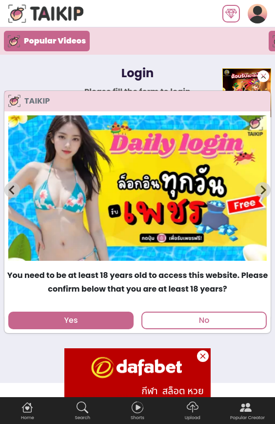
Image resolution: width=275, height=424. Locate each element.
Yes (71, 320)
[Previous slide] (12, 190)
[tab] (137, 265)
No (204, 320)
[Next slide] (263, 190)
